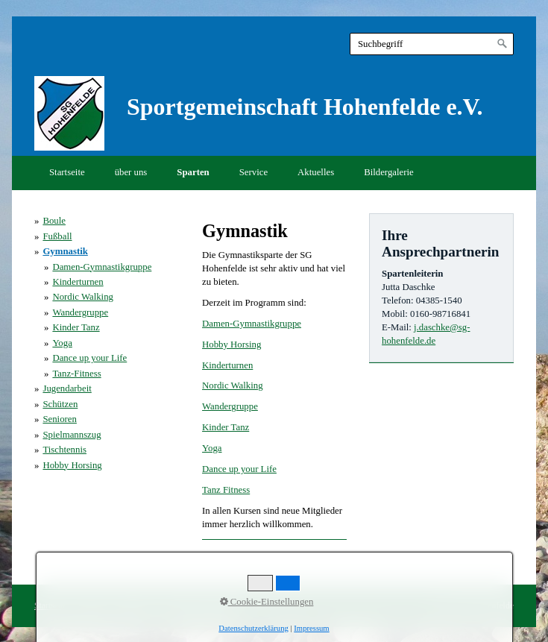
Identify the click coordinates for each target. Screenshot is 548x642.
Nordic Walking (232, 385)
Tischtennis (64, 449)
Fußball (57, 236)
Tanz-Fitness (76, 373)
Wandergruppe (230, 406)
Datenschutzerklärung (201, 606)
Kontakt (91, 606)
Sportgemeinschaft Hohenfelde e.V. (305, 106)
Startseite (67, 172)
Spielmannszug (71, 434)
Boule (54, 220)
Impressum (134, 606)
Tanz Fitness (226, 490)
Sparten (193, 172)
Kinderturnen (227, 365)
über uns (131, 172)
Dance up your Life (239, 469)
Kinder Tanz (225, 427)
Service (253, 172)
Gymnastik (64, 251)
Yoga (211, 448)
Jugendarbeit (66, 388)
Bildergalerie (389, 172)
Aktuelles (315, 172)
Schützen (60, 404)
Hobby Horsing (231, 344)
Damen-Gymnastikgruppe (251, 323)
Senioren (59, 419)
